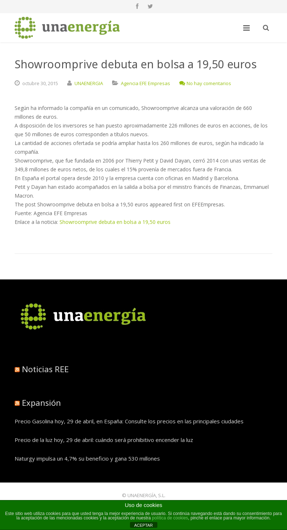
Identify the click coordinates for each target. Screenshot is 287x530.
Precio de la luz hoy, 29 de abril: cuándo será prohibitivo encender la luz (104, 439)
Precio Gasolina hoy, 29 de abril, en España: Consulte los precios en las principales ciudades (129, 421)
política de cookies (170, 518)
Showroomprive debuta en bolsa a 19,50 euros (115, 221)
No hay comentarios (205, 83)
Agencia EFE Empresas (145, 83)
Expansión (41, 402)
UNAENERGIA (88, 83)
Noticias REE (45, 368)
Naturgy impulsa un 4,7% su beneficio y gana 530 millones (87, 458)
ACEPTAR (143, 525)
